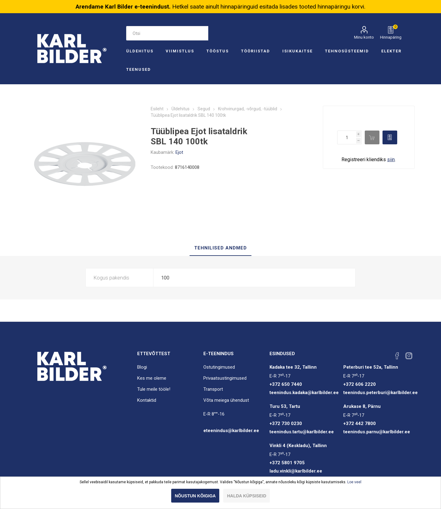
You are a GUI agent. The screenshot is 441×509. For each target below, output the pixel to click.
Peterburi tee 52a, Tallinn (370, 367)
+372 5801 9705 (287, 462)
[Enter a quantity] (346, 137)
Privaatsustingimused (225, 378)
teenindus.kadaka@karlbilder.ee (304, 392)
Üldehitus (139, 51)
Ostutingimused (219, 367)
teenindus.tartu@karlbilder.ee (302, 432)
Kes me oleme (151, 378)
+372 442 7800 (359, 423)
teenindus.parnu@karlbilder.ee (376, 432)
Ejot (179, 152)
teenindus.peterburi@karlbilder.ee (380, 392)
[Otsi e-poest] (167, 33)
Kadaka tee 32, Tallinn (293, 367)
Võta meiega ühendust (226, 400)
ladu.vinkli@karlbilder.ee (296, 471)
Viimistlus (180, 51)
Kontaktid (146, 400)
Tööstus (217, 51)
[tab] (220, 248)
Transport (213, 389)
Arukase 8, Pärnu (362, 406)
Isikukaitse (297, 51)
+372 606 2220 (359, 384)
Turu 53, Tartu (285, 406)
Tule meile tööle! (153, 389)
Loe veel (354, 482)
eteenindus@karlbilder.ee (231, 430)
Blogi (142, 367)
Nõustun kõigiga (195, 495)
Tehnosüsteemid (347, 51)
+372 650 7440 (286, 384)
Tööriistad (255, 51)
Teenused (138, 69)
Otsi (215, 33)
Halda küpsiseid (246, 495)
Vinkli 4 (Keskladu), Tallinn (298, 445)
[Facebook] (397, 356)
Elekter (391, 51)
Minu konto (364, 37)
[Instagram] (409, 356)
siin (391, 159)
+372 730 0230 (286, 423)
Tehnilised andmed (220, 248)
